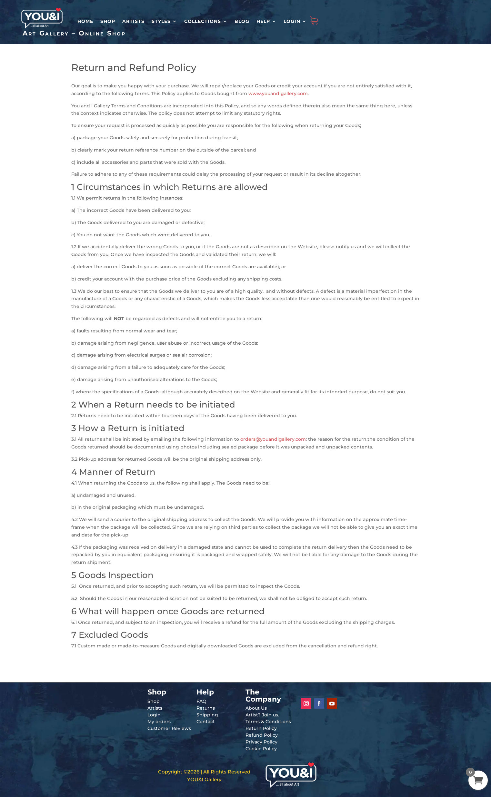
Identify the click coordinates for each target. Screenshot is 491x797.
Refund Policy (261, 735)
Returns (205, 708)
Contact (205, 721)
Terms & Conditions (268, 721)
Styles (161, 21)
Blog (242, 21)
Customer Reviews (169, 728)
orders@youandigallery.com (273, 439)
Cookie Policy (261, 749)
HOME (85, 21)
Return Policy (261, 728)
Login (292, 21)
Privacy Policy (261, 742)
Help (263, 21)
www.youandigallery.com (278, 93)
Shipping (207, 715)
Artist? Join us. (262, 715)
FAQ (201, 701)
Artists (133, 21)
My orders (159, 721)
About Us (256, 708)
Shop (107, 21)
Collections (202, 21)
